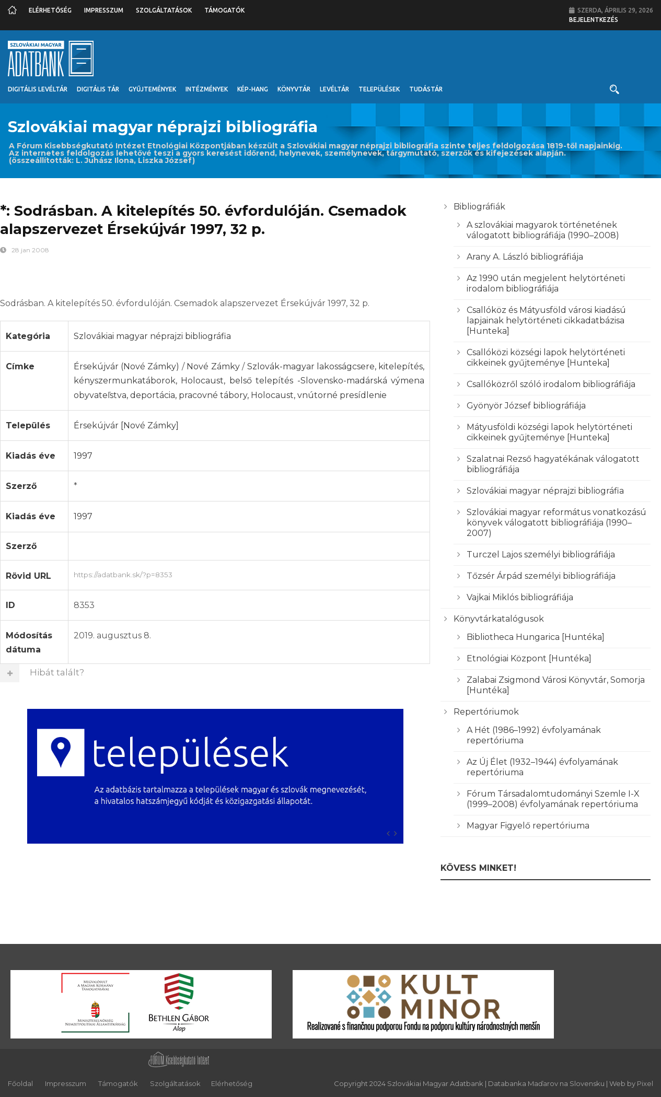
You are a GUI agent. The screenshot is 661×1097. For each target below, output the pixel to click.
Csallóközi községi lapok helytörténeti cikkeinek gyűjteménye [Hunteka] (546, 357)
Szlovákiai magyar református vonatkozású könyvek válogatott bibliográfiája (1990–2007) (556, 522)
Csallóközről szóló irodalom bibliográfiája (551, 384)
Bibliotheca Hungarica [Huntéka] (536, 637)
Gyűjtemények (152, 89)
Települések (379, 89)
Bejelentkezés (593, 19)
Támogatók (224, 10)
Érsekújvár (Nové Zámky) (127, 366)
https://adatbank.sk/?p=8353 (249, 573)
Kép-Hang (252, 89)
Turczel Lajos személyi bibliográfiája (541, 554)
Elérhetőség (50, 10)
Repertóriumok (486, 712)
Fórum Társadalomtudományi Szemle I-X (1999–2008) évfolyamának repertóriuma (553, 799)
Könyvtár (293, 89)
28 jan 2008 (30, 250)
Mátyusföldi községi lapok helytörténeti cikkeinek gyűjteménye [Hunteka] (549, 432)
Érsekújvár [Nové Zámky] (126, 425)
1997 (83, 456)
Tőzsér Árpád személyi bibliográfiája (541, 576)
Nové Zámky (213, 366)
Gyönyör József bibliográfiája (526, 406)
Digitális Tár (98, 89)
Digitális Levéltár (37, 89)
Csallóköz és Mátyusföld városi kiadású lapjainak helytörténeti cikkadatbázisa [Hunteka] (546, 320)
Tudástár (426, 89)
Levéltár (334, 89)
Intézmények (206, 89)
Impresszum (103, 10)
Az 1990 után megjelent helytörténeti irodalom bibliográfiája (546, 283)
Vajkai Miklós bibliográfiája (520, 597)
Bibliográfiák (479, 207)
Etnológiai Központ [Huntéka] (529, 658)
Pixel (645, 1083)
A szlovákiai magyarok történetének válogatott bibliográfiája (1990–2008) (543, 230)
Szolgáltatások (164, 10)
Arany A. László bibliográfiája (525, 257)
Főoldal (20, 1083)
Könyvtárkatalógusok (499, 619)
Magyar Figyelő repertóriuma (528, 826)
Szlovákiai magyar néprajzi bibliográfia (152, 336)
